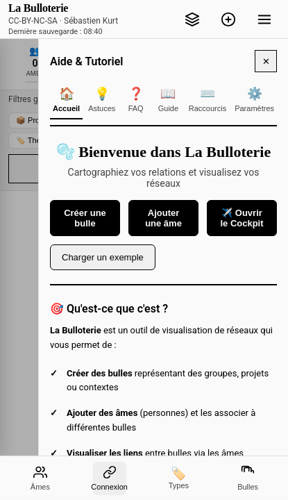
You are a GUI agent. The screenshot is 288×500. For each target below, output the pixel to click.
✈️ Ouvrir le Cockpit (241, 218)
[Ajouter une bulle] (228, 19)
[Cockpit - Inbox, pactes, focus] (192, 19)
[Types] (178, 478)
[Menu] (264, 19)
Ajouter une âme (163, 218)
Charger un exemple (103, 257)
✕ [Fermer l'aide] (266, 61)
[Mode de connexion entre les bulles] (109, 478)
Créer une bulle (85, 218)
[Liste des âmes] (40, 478)
